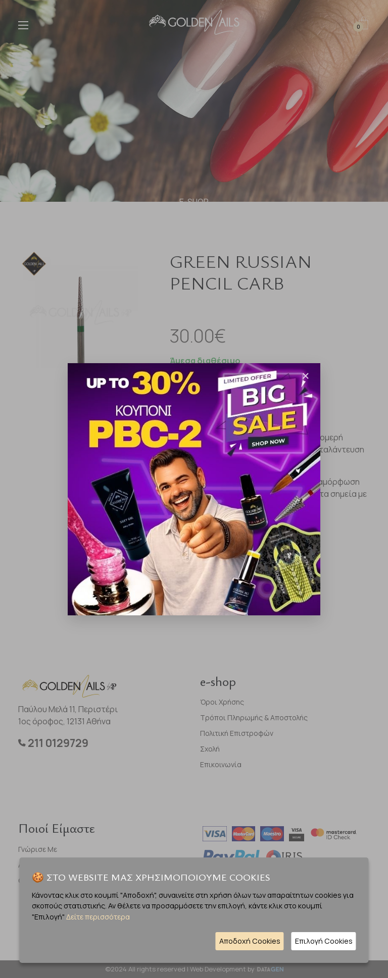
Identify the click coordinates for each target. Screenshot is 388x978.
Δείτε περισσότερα (98, 917)
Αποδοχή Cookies (249, 941)
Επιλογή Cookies (324, 941)
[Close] (306, 375)
